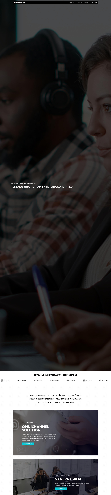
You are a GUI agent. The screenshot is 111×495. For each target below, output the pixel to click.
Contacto (94, 2)
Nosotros (86, 2)
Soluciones (79, 2)
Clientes (71, 2)
